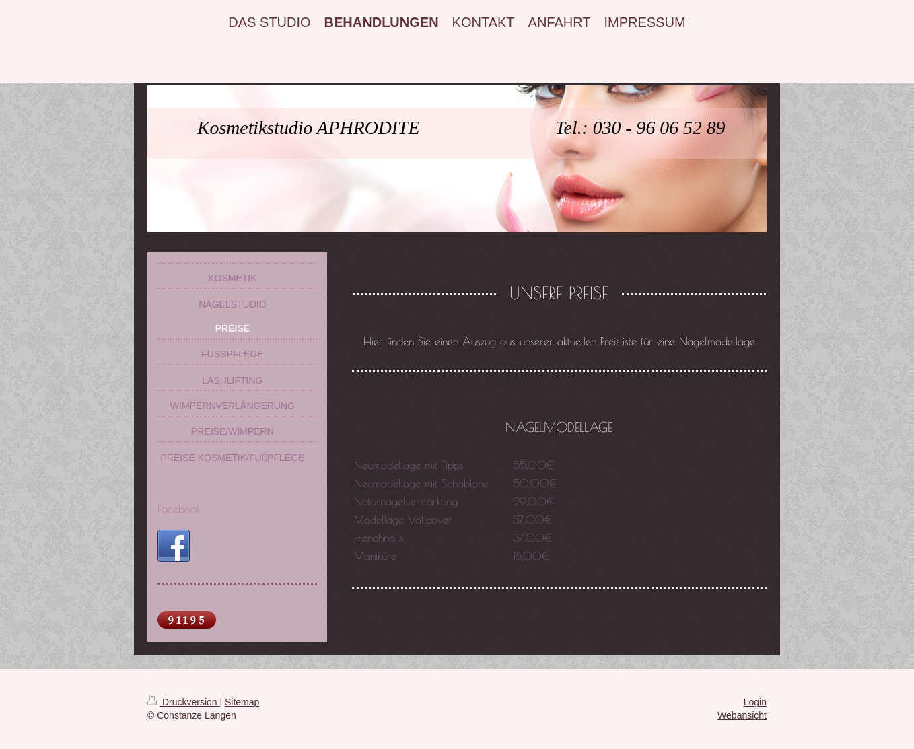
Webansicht (742, 715)
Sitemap (242, 702)
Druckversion (183, 702)
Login (755, 702)
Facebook (179, 509)
